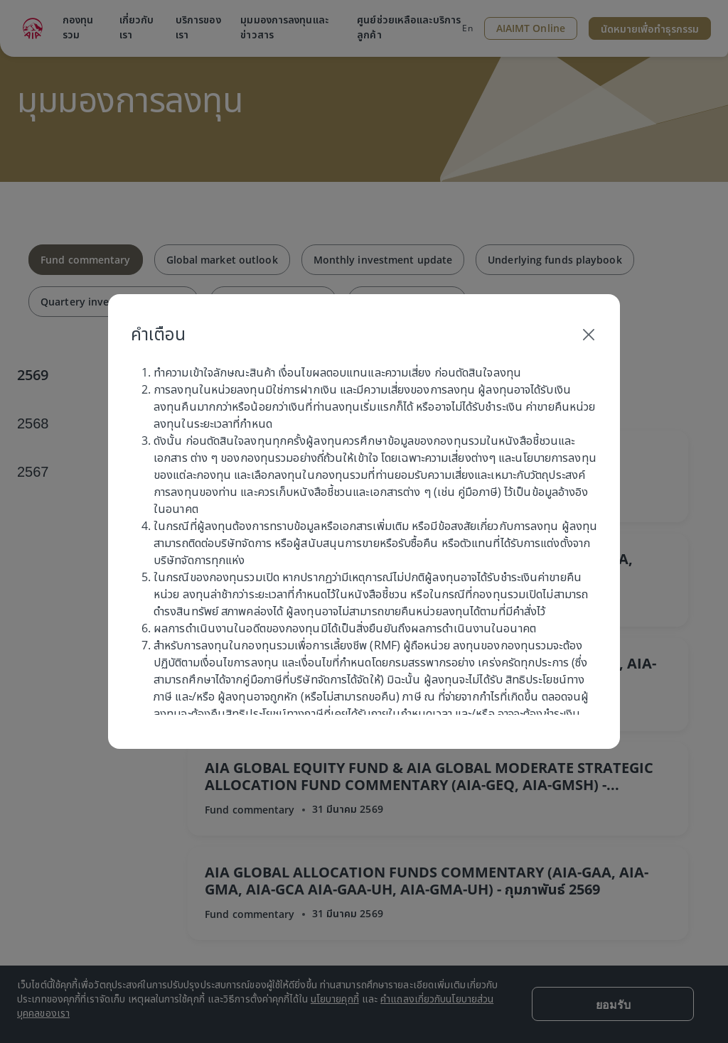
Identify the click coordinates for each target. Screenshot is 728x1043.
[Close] (588, 334)
